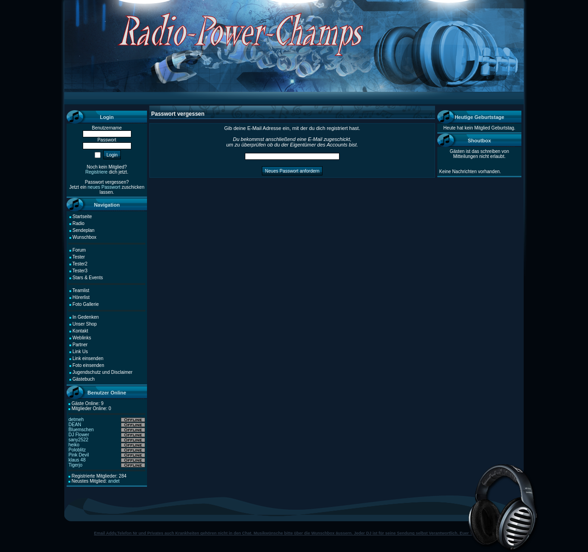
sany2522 (78, 439)
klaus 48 (76, 459)
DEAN (74, 424)
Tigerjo (75, 465)
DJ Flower (78, 434)
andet (113, 481)
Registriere (96, 172)
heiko (73, 444)
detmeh (76, 419)
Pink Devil (78, 454)
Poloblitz (77, 449)
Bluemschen (81, 429)
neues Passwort (104, 187)
